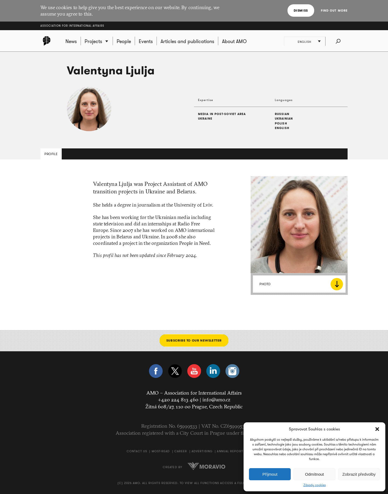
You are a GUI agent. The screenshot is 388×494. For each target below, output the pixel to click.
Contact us (137, 451)
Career (180, 451)
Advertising (202, 451)
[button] (377, 429)
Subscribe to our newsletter (194, 340)
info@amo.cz (216, 399)
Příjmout (270, 474)
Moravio (206, 466)
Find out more (334, 10)
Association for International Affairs (72, 26)
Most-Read (161, 451)
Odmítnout (314, 474)
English (305, 42)
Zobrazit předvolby (359, 474)
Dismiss (301, 10)
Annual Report (230, 451)
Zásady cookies (314, 485)
